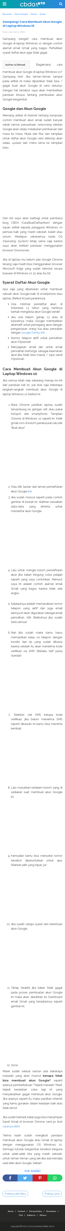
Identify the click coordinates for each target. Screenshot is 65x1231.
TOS (21, 1215)
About (10, 1211)
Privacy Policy (35, 1211)
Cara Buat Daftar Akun (43, 1226)
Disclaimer (51, 1211)
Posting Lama (52, 1193)
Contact (21, 1211)
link (30, 491)
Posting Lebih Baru (15, 1193)
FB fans (43, 1215)
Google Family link (33, 332)
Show (21, 64)
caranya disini (11, 1126)
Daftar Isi (31, 1215)
